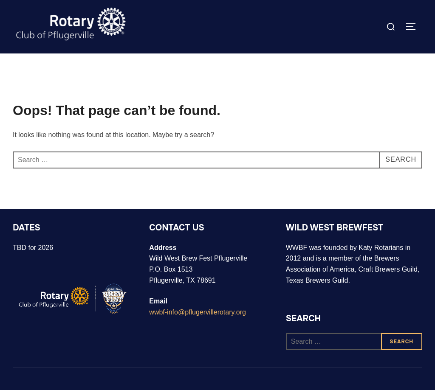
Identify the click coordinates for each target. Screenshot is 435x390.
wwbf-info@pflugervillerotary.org (197, 312)
